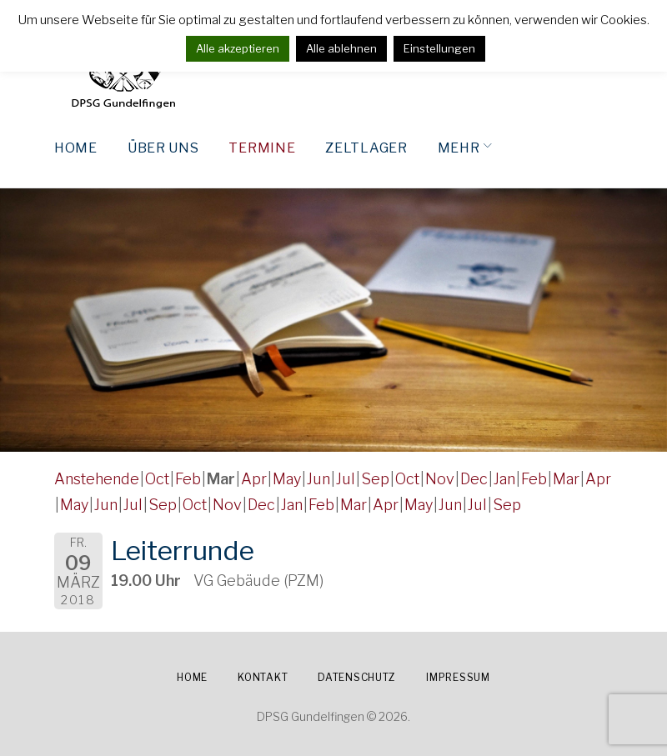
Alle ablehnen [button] (341, 48)
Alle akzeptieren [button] (237, 48)
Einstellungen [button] (439, 48)
